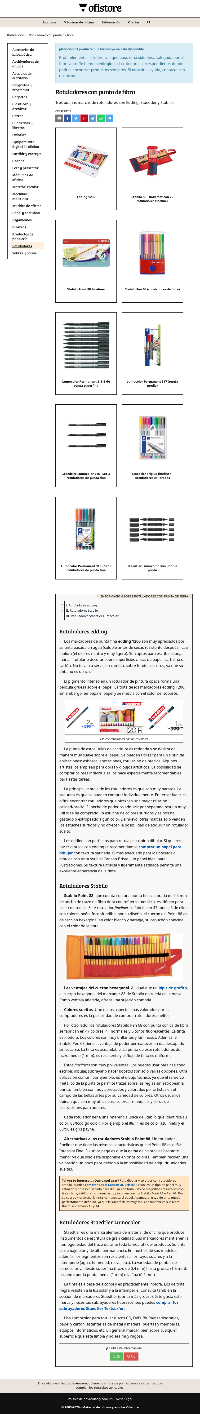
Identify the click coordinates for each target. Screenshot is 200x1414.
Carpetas (19, 96)
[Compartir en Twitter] (76, 118)
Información (111, 22)
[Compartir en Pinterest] (84, 118)
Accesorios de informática (23, 52)
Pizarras (19, 227)
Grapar (18, 160)
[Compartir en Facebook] (67, 118)
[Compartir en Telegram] (109, 118)
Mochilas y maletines (21, 196)
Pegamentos (22, 219)
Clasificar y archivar (21, 106)
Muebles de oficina (27, 205)
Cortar (17, 115)
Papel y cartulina (26, 212)
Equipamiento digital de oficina (25, 144)
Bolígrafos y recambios (22, 87)
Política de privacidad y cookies (90, 1399)
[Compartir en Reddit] (92, 118)
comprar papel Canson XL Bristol (110, 1185)
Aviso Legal (124, 1399)
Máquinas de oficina (79, 22)
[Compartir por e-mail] (59, 118)
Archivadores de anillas (25, 63)
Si (116, 1356)
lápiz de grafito (173, 987)
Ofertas (133, 22)
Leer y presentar (25, 167)
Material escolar (25, 186)
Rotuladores (16, 35)
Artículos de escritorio (21, 75)
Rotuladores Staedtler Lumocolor (94, 616)
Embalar (19, 134)
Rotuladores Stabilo (84, 610)
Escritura (49, 22)
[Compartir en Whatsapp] (101, 118)
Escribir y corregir (26, 153)
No (131, 1356)
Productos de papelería (22, 236)
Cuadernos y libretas (22, 125)
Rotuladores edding (83, 605)
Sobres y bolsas (24, 253)
